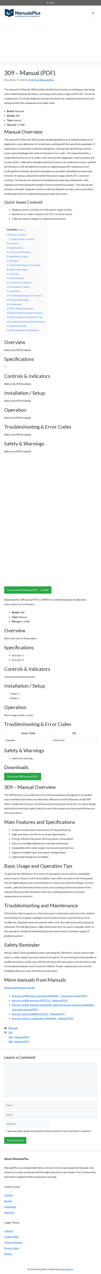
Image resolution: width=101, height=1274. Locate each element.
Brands (8, 1201)
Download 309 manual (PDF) (22, 776)
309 (10, 1032)
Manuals (13, 1028)
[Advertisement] (50, 41)
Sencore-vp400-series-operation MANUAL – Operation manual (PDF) (49, 995)
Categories (10, 1206)
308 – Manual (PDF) (19, 1041)
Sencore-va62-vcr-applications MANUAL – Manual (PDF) (43, 1018)
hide (22, 230)
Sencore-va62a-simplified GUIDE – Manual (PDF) (38, 1013)
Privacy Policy (11, 1248)
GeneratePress (66, 1269)
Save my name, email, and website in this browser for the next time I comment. (49, 1130)
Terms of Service (13, 1242)
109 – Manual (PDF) (19, 1037)
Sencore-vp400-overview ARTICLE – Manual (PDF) (40, 1000)
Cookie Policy (11, 1236)
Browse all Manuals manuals (19, 987)
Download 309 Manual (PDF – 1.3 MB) (28, 590)
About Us (9, 1212)
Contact (8, 1195)
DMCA (8, 1253)
